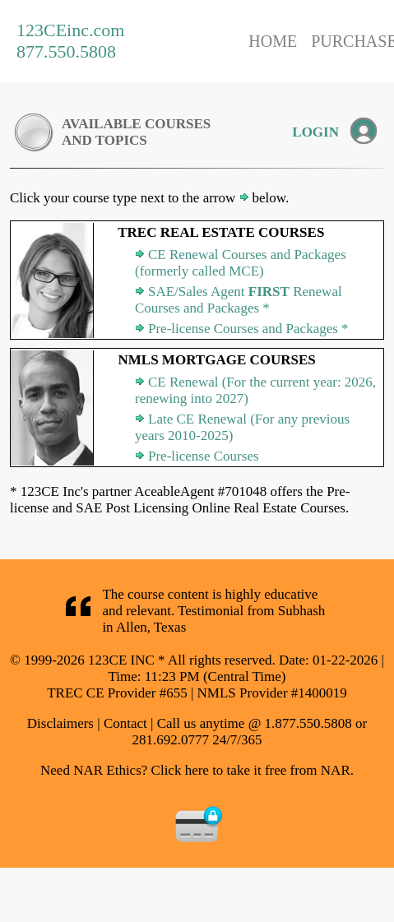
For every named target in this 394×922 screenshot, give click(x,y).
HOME (272, 41)
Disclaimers (60, 723)
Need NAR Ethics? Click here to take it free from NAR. (197, 770)
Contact (125, 723)
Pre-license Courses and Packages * (248, 328)
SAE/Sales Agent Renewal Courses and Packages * (238, 300)
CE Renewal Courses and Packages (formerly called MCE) (240, 263)
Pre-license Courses (203, 456)
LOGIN (315, 132)
